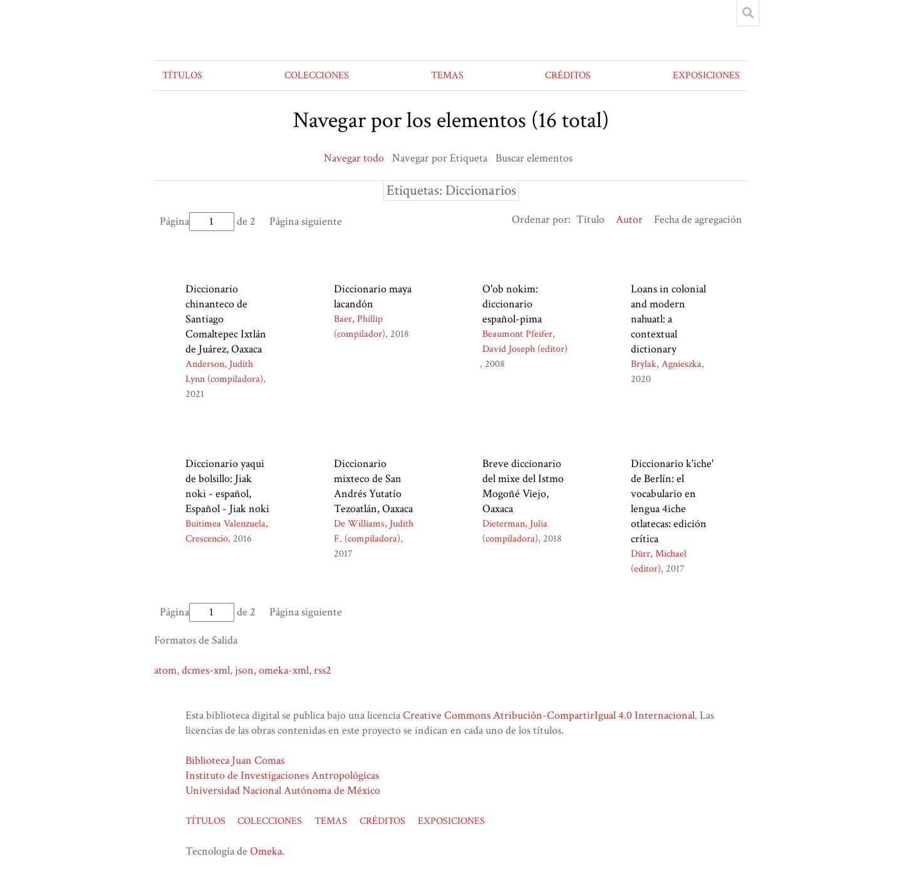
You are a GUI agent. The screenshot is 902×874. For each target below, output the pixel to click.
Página (197, 221)
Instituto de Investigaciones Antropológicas (282, 775)
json (244, 670)
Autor (629, 219)
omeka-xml (284, 670)
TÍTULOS (182, 75)
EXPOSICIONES (706, 75)
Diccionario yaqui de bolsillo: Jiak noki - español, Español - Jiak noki (227, 486)
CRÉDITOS (568, 75)
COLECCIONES (316, 75)
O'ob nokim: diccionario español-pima (512, 304)
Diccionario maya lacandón (373, 296)
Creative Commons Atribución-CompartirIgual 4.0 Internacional (549, 715)
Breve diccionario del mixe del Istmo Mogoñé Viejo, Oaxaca (523, 486)
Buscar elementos (534, 158)
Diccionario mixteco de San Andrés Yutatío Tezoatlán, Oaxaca (373, 486)
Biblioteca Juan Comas (234, 760)
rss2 (322, 670)
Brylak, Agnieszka (666, 364)
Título (590, 219)
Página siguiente (305, 221)
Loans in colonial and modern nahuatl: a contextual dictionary (668, 319)
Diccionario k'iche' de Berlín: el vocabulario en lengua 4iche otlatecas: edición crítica (672, 501)
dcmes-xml (206, 670)
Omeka (266, 851)
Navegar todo (354, 158)
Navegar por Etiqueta (439, 158)
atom (165, 670)
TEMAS (447, 75)
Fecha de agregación (698, 219)
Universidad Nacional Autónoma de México (282, 790)
